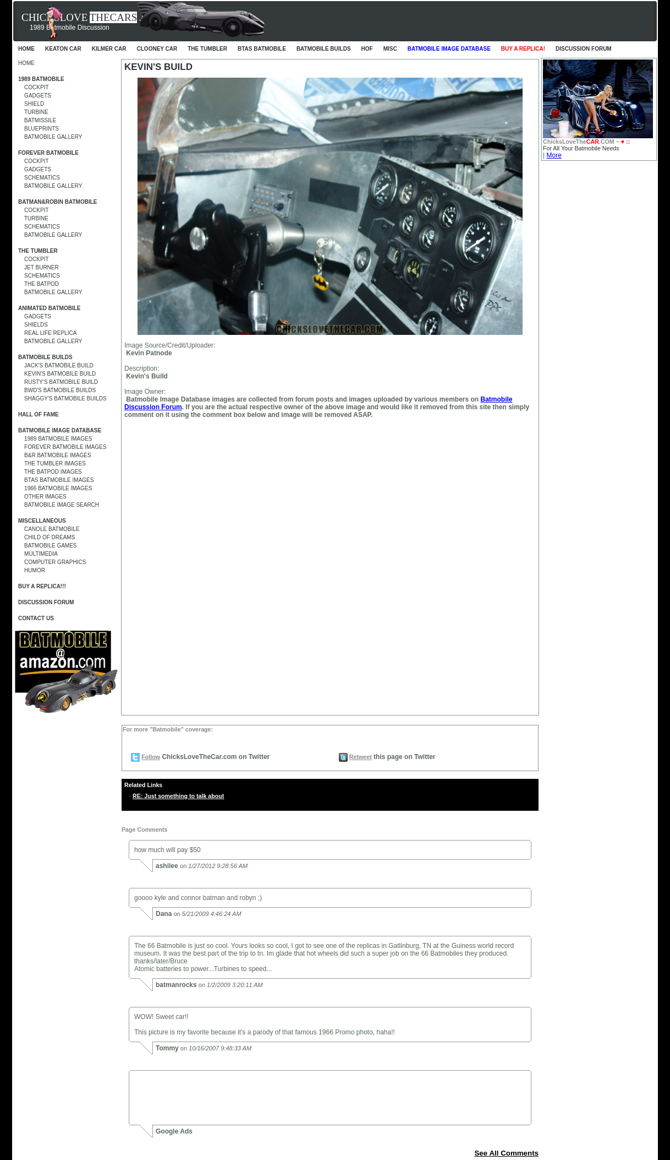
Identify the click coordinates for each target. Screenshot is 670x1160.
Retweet (360, 757)
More (553, 155)
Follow (150, 757)
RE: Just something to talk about (178, 796)
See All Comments (506, 1153)
